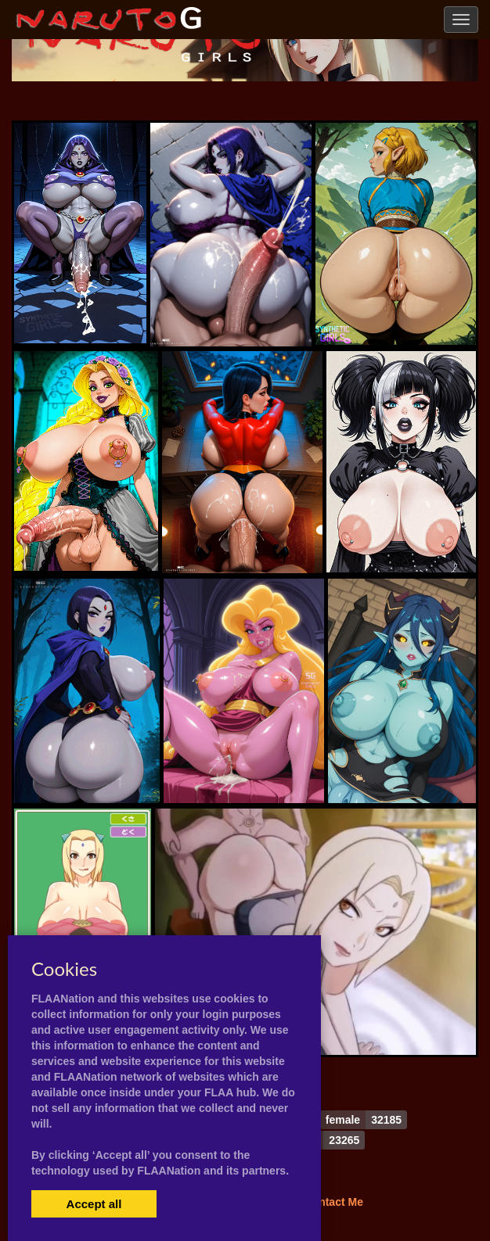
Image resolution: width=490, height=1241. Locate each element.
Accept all (94, 1204)
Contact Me (333, 1202)
